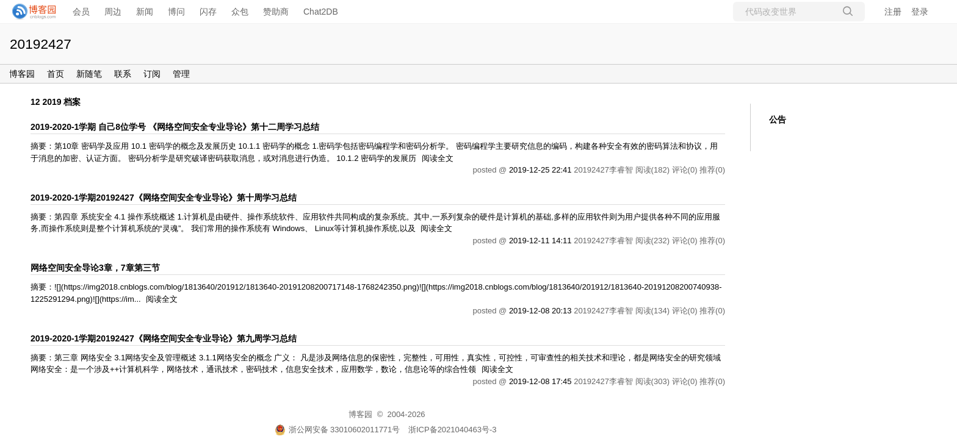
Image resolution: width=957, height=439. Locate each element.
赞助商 (276, 11)
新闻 (144, 11)
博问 (176, 11)
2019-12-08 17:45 (540, 381)
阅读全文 (437, 158)
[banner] (30, 12)
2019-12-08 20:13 (540, 310)
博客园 (22, 74)
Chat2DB (320, 11)
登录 (919, 11)
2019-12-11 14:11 (540, 240)
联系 (122, 74)
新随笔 (89, 74)
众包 (239, 11)
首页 (55, 74)
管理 (181, 74)
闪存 (208, 11)
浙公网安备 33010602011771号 (337, 429)
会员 (81, 11)
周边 (112, 11)
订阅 (152, 74)
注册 (892, 11)
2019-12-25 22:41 (540, 169)
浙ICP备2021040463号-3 (452, 429)
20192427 (40, 44)
